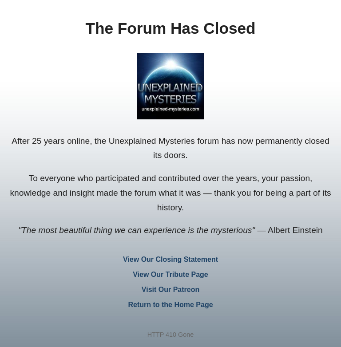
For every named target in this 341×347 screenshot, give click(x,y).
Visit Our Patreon (170, 289)
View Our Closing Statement (170, 259)
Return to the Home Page (170, 304)
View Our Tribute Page (170, 274)
